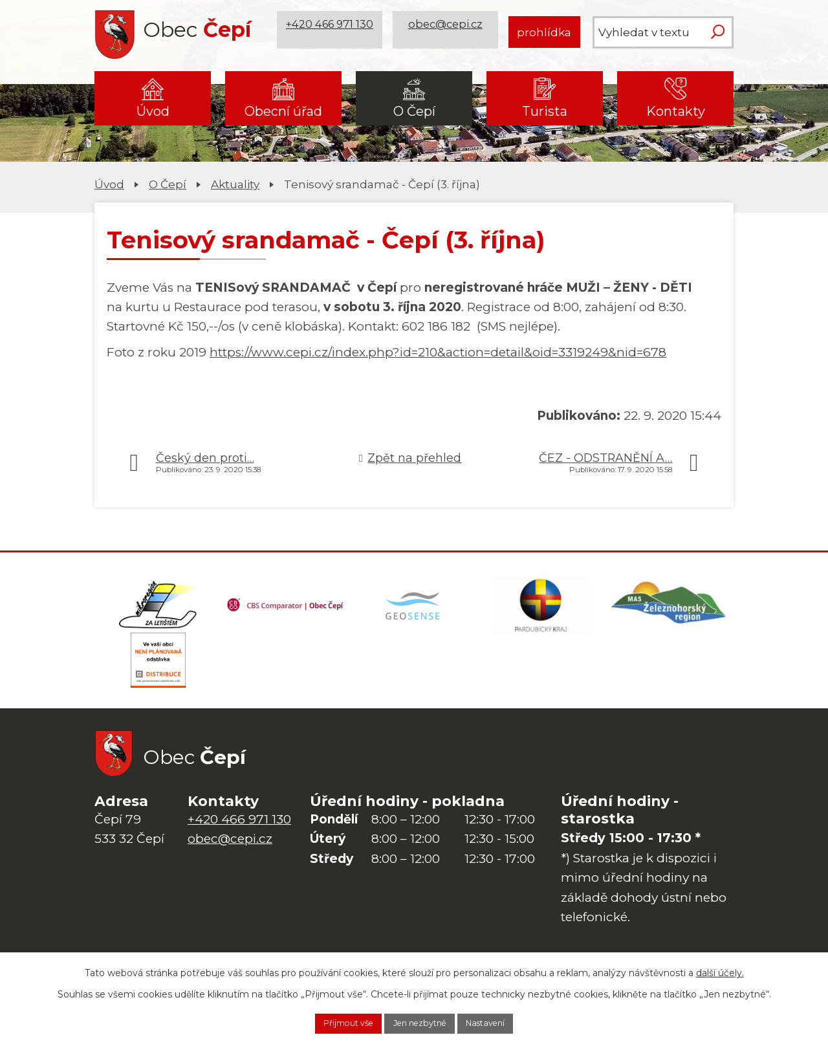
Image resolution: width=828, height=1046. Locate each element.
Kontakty (675, 111)
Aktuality (235, 184)
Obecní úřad (283, 111)
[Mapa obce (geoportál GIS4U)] (414, 609)
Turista (544, 111)
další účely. (720, 969)
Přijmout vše (330, 1022)
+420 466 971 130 (331, 32)
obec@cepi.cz (448, 32)
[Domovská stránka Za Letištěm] (158, 609)
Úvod (152, 111)
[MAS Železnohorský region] (669, 609)
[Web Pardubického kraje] (542, 609)
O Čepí (414, 111)
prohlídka (544, 32)
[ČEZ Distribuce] (158, 674)
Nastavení (504, 1022)
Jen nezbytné (420, 1022)
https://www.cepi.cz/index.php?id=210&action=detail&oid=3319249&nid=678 (438, 352)
